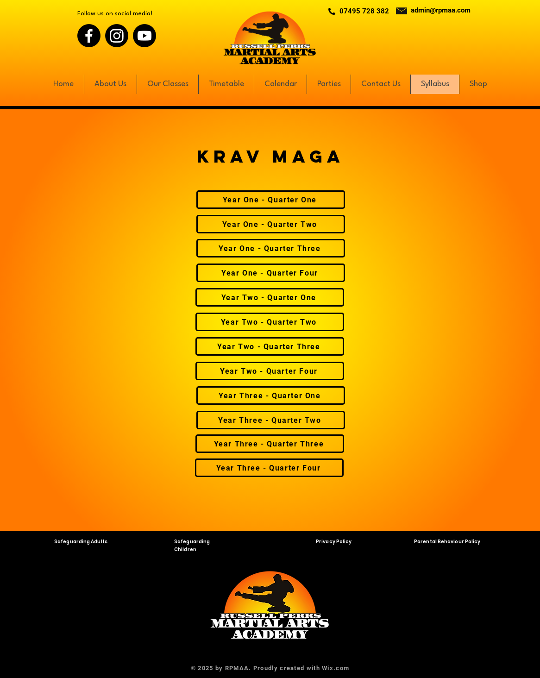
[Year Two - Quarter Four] (269, 371)
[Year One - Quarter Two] (270, 224)
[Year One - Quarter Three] (270, 248)
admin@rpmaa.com (441, 10)
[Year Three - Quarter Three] (269, 443)
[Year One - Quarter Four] (270, 273)
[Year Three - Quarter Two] (270, 420)
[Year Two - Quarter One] (269, 297)
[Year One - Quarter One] (270, 199)
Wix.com (335, 668)
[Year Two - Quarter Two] (269, 322)
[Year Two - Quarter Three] (269, 346)
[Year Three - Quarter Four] (269, 467)
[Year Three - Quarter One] (270, 395)
